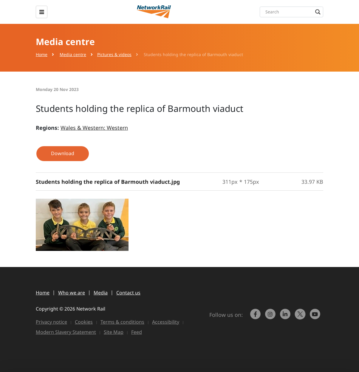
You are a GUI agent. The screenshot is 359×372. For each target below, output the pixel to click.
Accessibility (165, 322)
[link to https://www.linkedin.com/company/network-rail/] (285, 317)
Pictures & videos (114, 54)
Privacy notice (51, 322)
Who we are (71, 292)
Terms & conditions (122, 322)
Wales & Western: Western (94, 127)
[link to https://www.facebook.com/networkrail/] (256, 317)
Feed (136, 332)
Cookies (84, 322)
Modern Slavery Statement (66, 332)
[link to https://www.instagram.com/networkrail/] (271, 317)
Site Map (113, 332)
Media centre (73, 54)
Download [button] (62, 153)
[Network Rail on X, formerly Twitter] (300, 317)
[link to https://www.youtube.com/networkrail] (315, 317)
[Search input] (293, 12)
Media (101, 292)
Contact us (128, 292)
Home (41, 54)
